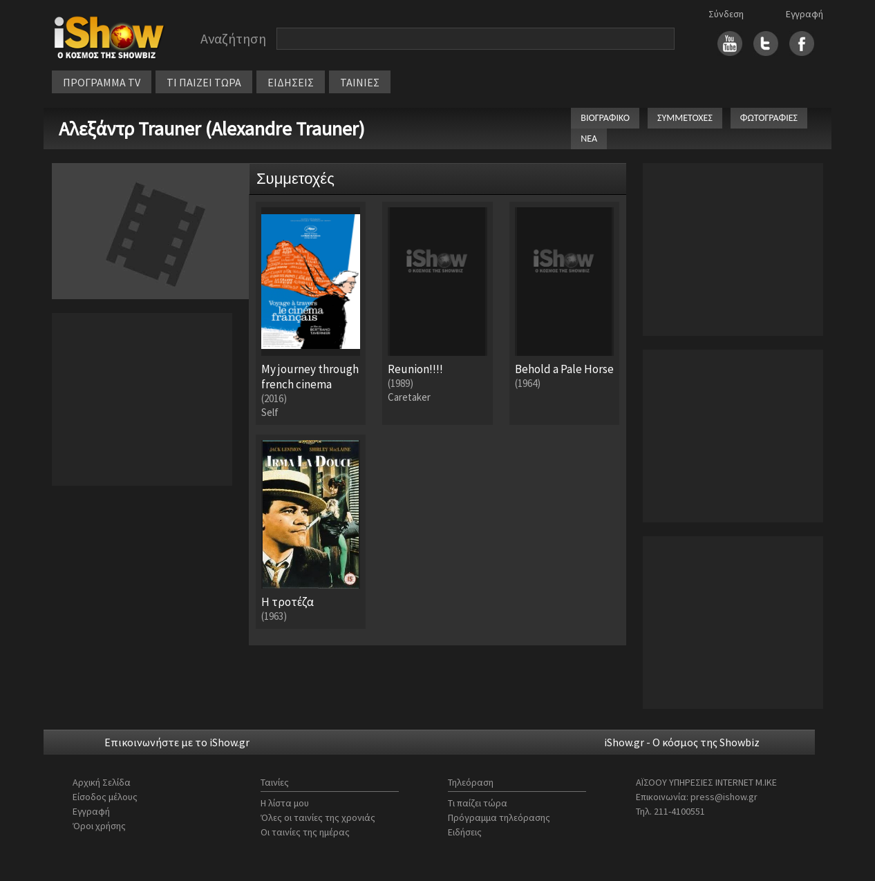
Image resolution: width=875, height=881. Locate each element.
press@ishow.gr (724, 796)
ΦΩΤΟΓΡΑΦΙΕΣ (769, 118)
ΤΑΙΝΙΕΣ (359, 82)
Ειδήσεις (465, 832)
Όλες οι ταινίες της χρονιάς (318, 817)
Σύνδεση (726, 14)
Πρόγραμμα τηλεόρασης (499, 817)
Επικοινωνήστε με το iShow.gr (177, 742)
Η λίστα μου (285, 803)
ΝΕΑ (589, 138)
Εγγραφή (804, 14)
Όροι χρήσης (99, 826)
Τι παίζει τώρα (477, 803)
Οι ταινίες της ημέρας (305, 832)
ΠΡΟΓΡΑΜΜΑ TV (101, 82)
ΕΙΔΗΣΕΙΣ (290, 82)
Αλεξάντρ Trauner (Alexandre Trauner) (212, 128)
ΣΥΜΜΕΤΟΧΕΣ (685, 118)
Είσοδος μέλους (105, 796)
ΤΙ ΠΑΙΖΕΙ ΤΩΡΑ (204, 82)
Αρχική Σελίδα (102, 782)
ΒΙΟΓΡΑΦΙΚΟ (605, 118)
